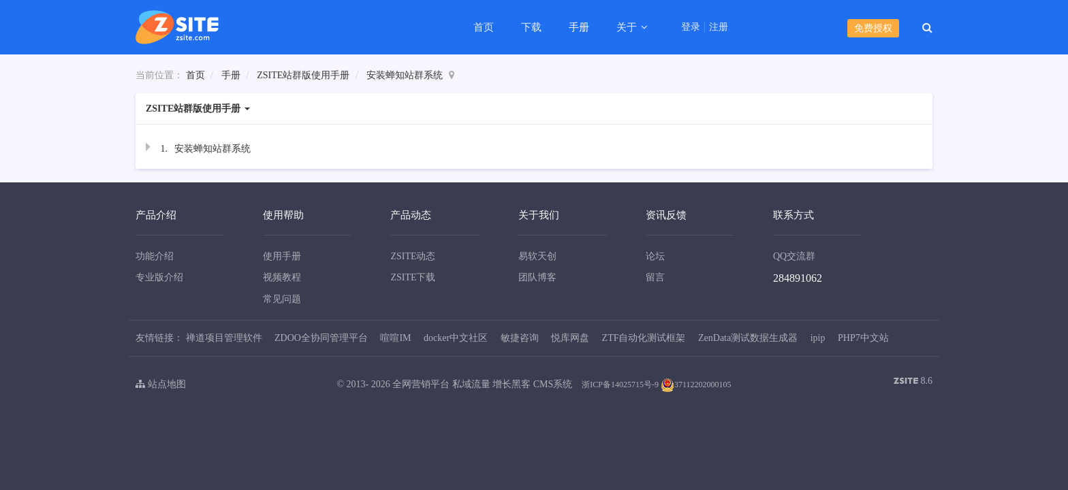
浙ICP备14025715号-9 (620, 384)
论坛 (655, 256)
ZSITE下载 (412, 277)
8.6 (913, 382)
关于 (628, 27)
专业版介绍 (159, 277)
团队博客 (537, 277)
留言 (655, 277)
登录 (690, 27)
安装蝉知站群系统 (404, 75)
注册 (718, 27)
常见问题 (282, 299)
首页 (483, 27)
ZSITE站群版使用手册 (303, 75)
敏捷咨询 (520, 338)
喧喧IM (395, 338)
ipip (818, 338)
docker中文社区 (456, 338)
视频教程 (282, 277)
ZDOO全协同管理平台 (321, 338)
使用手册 (282, 256)
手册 (579, 27)
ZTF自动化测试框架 (644, 338)
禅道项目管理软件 (224, 338)
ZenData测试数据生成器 (748, 338)
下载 (531, 27)
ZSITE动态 (412, 256)
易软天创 (537, 256)
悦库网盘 (570, 338)
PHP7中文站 (863, 338)
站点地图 (161, 384)
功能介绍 (155, 256)
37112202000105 (696, 384)
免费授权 (873, 28)
